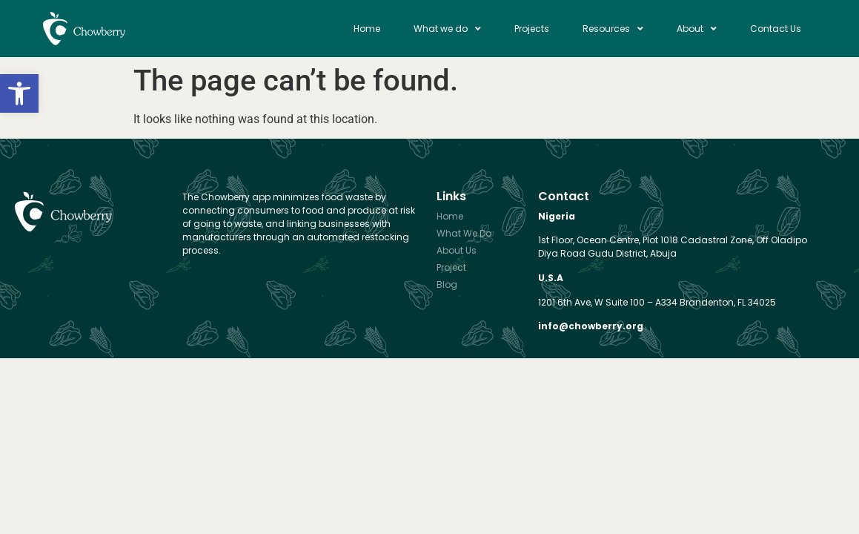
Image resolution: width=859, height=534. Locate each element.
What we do (447, 29)
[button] (19, 93)
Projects (531, 28)
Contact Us (775, 28)
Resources (613, 29)
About (697, 29)
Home (367, 28)
